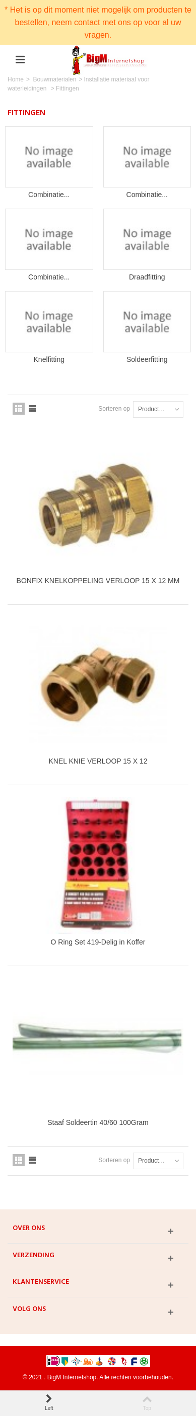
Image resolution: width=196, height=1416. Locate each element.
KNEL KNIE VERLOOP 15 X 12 (98, 761)
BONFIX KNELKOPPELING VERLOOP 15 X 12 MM (98, 581)
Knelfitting (49, 359)
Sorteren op (114, 408)
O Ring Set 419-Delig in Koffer (98, 942)
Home (16, 79)
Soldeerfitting (147, 359)
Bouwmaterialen (54, 79)
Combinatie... (49, 195)
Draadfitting (147, 277)
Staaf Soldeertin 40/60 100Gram (98, 1122)
